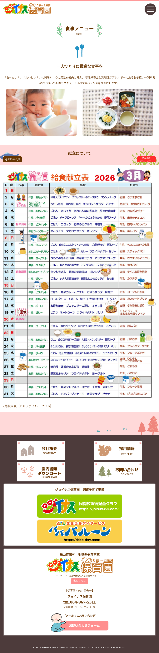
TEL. (79, 602)
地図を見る (79, 580)
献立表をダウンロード (146, 159)
